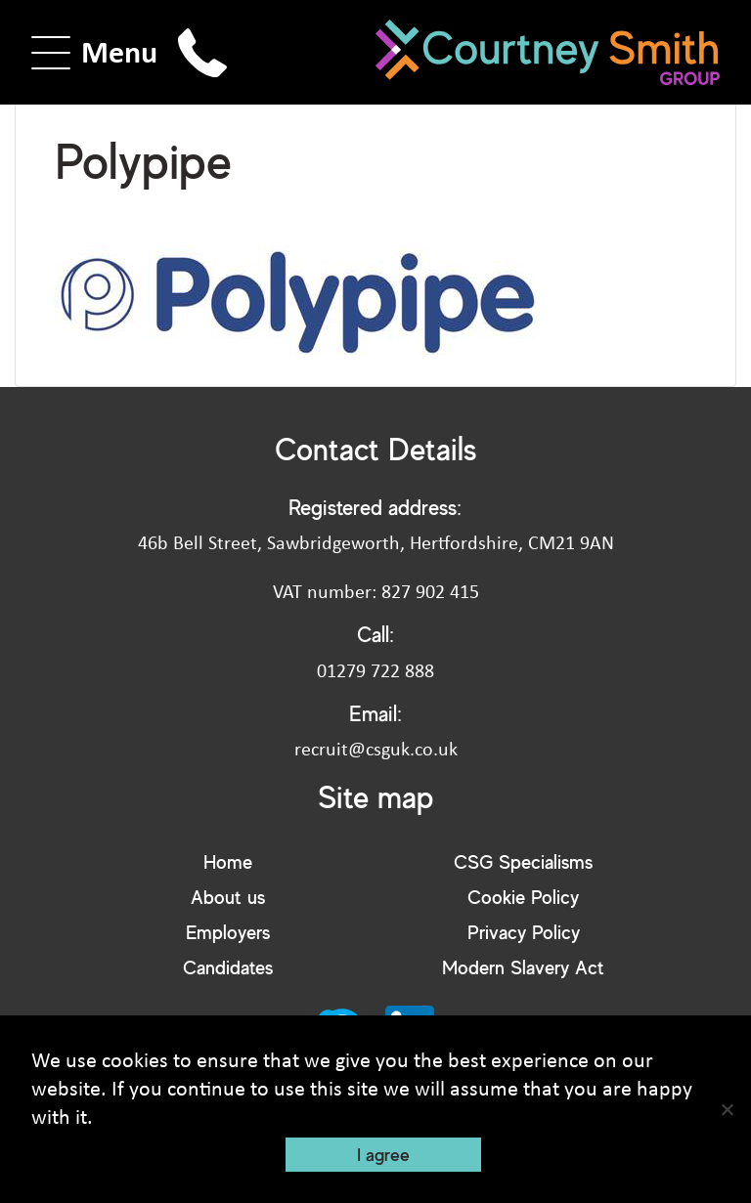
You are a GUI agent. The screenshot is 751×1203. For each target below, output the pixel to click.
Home (227, 861)
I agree (383, 1154)
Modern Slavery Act (523, 967)
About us (228, 896)
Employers (228, 932)
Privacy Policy (523, 932)
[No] (726, 1109)
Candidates (228, 967)
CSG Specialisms (523, 861)
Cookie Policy (523, 896)
